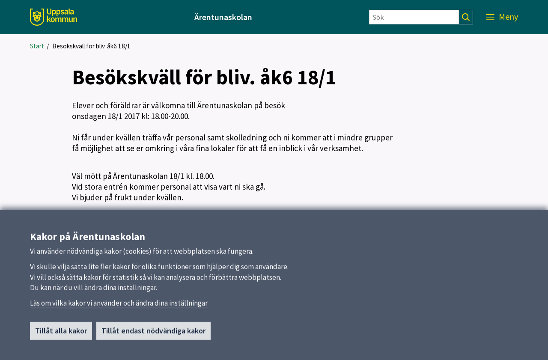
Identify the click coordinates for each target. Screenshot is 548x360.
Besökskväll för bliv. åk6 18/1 (91, 46)
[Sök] (414, 17)
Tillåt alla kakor (61, 334)
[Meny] (502, 17)
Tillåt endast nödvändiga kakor (153, 334)
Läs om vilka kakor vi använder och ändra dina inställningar (119, 306)
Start (37, 46)
